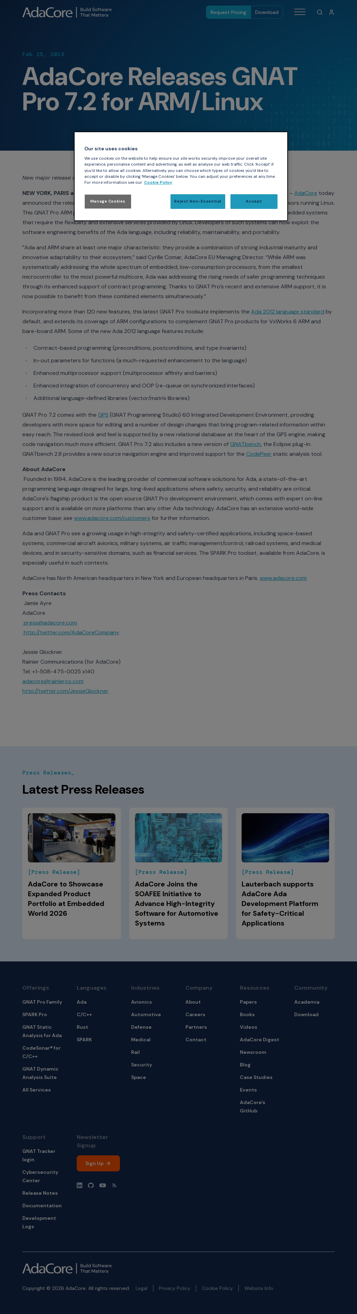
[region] (181, 176)
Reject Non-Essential (197, 201)
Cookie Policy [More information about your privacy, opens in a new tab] (158, 182)
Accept (254, 201)
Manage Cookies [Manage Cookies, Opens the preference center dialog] (108, 201)
